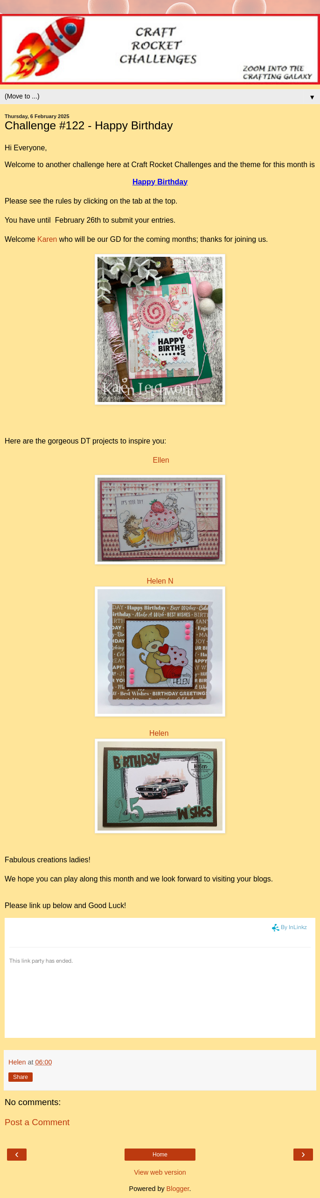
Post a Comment (37, 1122)
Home (160, 1154)
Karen (47, 239)
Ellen (161, 460)
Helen (158, 733)
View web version (160, 1172)
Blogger (178, 1188)
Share (20, 1077)
